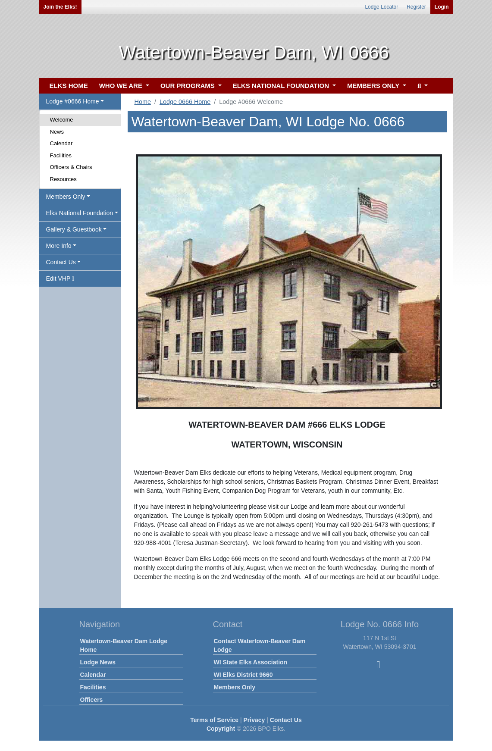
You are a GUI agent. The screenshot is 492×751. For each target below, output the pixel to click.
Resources (63, 179)
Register (416, 7)
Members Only (234, 687)
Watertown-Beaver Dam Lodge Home (124, 645)
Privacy (254, 720)
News (57, 131)
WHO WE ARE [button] (121, 85)
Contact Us (286, 720)
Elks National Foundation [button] (79, 213)
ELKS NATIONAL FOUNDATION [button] (282, 85)
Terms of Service (214, 720)
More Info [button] (59, 245)
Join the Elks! (60, 7)
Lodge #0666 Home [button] (72, 101)
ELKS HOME (69, 85)
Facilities (61, 155)
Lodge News (98, 662)
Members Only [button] (65, 196)
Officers (91, 699)
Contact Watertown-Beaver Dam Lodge (260, 645)
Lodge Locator (381, 7)
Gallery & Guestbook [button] (74, 229)
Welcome (61, 119)
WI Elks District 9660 (243, 674)
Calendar (61, 143)
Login (442, 7)
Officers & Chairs (71, 167)
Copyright (221, 728)
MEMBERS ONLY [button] (374, 85)
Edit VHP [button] (60, 278)
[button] (421, 86)
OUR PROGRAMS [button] (188, 85)
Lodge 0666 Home (185, 101)
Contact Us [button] (61, 262)
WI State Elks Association (251, 662)
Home (143, 101)
